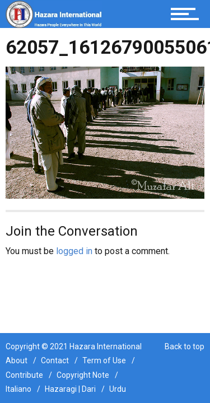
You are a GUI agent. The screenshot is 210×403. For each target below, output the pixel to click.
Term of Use (104, 360)
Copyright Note (83, 375)
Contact (55, 360)
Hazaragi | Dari (70, 389)
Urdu (117, 389)
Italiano (18, 389)
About (16, 360)
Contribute (24, 375)
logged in (74, 251)
